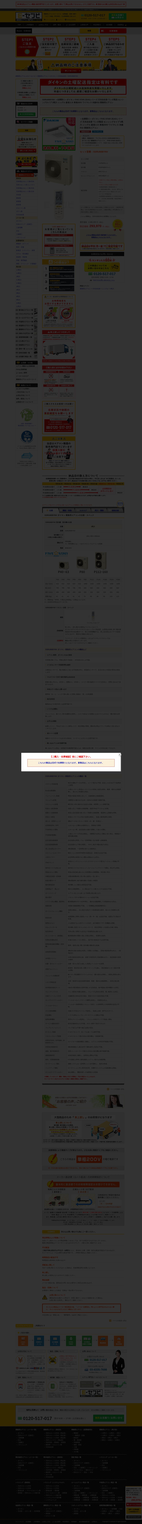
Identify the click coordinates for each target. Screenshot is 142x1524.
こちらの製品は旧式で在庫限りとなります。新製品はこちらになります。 (71, 763)
